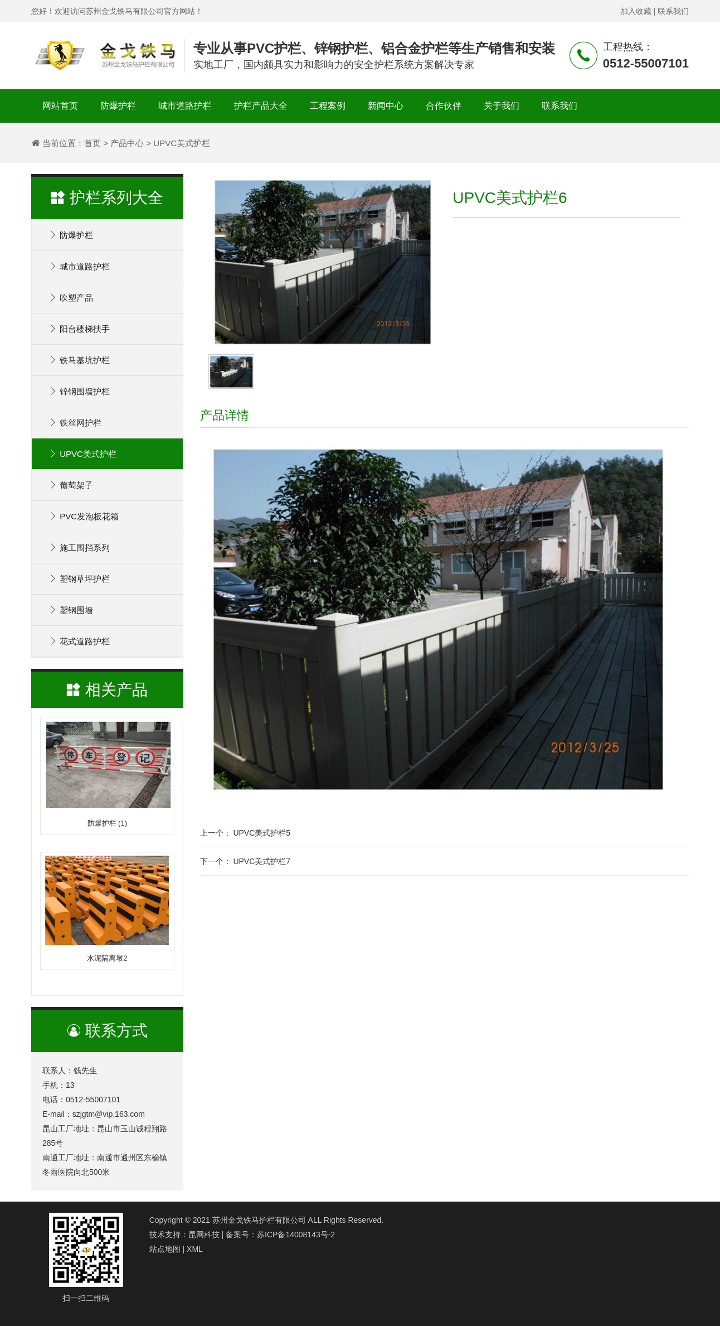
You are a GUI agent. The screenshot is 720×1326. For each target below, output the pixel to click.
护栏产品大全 (261, 105)
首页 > (96, 143)
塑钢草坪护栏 (79, 579)
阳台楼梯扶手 (79, 329)
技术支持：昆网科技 (184, 1234)
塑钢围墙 (70, 610)
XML (195, 1249)
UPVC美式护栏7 (261, 861)
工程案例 (328, 105)
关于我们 (501, 105)
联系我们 (673, 11)
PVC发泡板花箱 (83, 516)
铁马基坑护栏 (79, 360)
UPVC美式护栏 (82, 454)
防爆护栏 (118, 105)
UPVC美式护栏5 (261, 832)
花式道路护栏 (79, 641)
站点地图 (165, 1249)
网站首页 (60, 105)
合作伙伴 (443, 105)
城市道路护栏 (185, 105)
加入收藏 (635, 11)
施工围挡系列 (79, 547)
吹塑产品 (70, 297)
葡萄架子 (70, 485)
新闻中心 (385, 105)
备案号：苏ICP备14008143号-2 (280, 1234)
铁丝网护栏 (74, 422)
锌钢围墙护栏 (79, 391)
